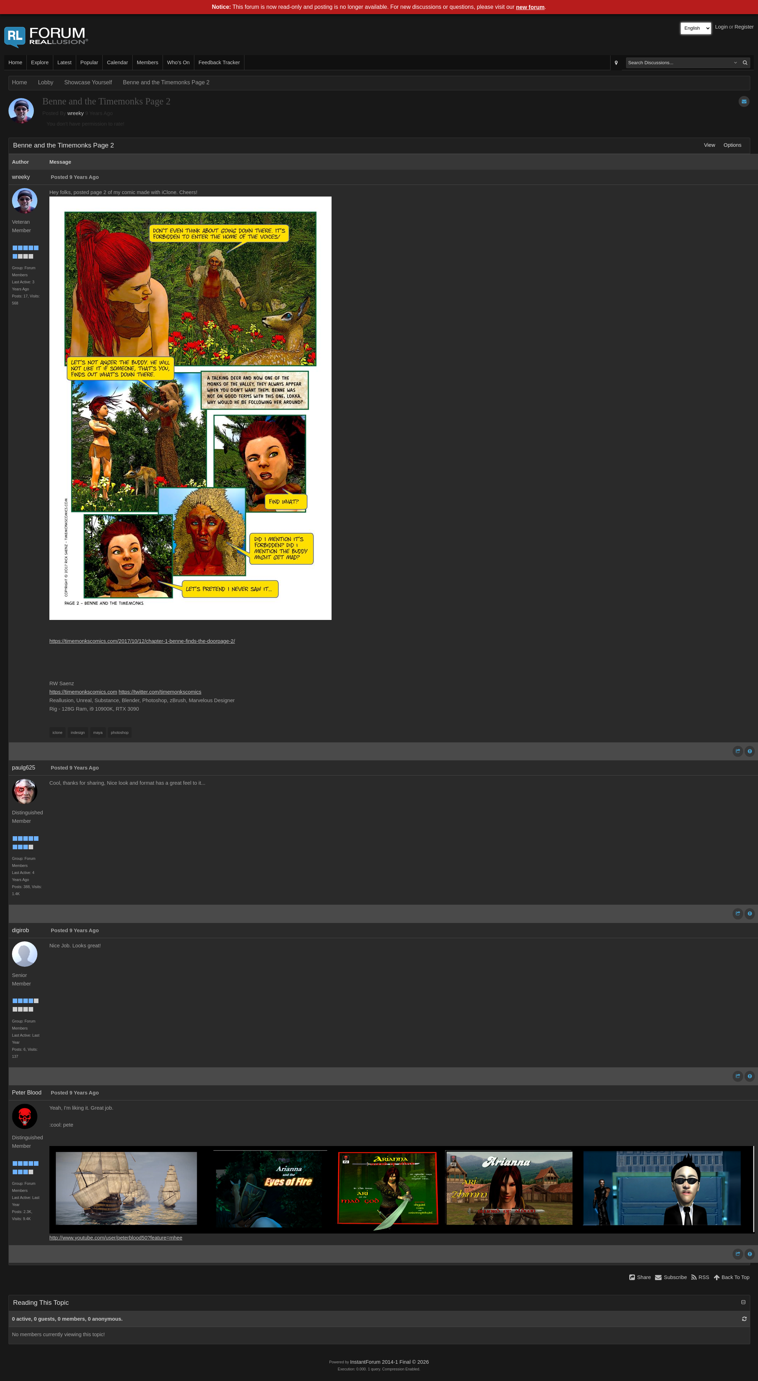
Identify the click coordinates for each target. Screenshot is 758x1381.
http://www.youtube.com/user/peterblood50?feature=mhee (115, 1238)
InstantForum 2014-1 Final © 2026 (389, 1362)
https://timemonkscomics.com (83, 692)
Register (744, 27)
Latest (64, 62)
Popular (89, 62)
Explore (40, 62)
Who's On (178, 62)
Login (721, 27)
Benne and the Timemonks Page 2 (166, 82)
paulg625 (23, 768)
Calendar (117, 62)
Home (15, 62)
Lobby (46, 82)
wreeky (75, 113)
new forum (530, 7)
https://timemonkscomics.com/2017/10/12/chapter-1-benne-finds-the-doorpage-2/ (142, 641)
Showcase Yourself (88, 82)
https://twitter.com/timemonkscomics (160, 692)
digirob (20, 930)
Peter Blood (27, 1093)
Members (148, 62)
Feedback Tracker (219, 62)
